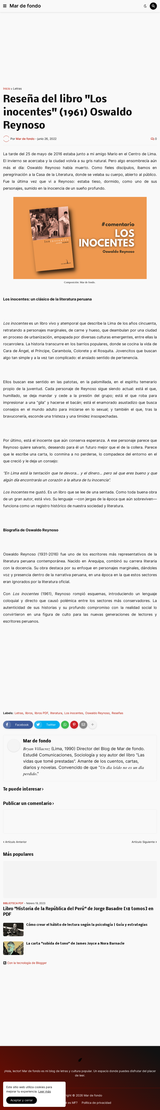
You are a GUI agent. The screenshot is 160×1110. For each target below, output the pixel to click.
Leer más (44, 1091)
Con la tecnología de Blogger (25, 963)
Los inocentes (73, 713)
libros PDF (41, 713)
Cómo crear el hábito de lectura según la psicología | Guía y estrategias (87, 925)
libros (28, 713)
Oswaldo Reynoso (97, 713)
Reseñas (117, 713)
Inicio (6, 88)
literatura (56, 713)
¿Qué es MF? (69, 1102)
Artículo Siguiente (143, 841)
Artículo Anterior (16, 841)
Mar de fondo (25, 6)
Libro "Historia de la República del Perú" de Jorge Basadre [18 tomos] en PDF (78, 912)
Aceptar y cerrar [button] (21, 1100)
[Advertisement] (80, 49)
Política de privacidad (96, 1102)
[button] (5, 6)
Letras (17, 88)
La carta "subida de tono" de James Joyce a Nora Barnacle (75, 943)
